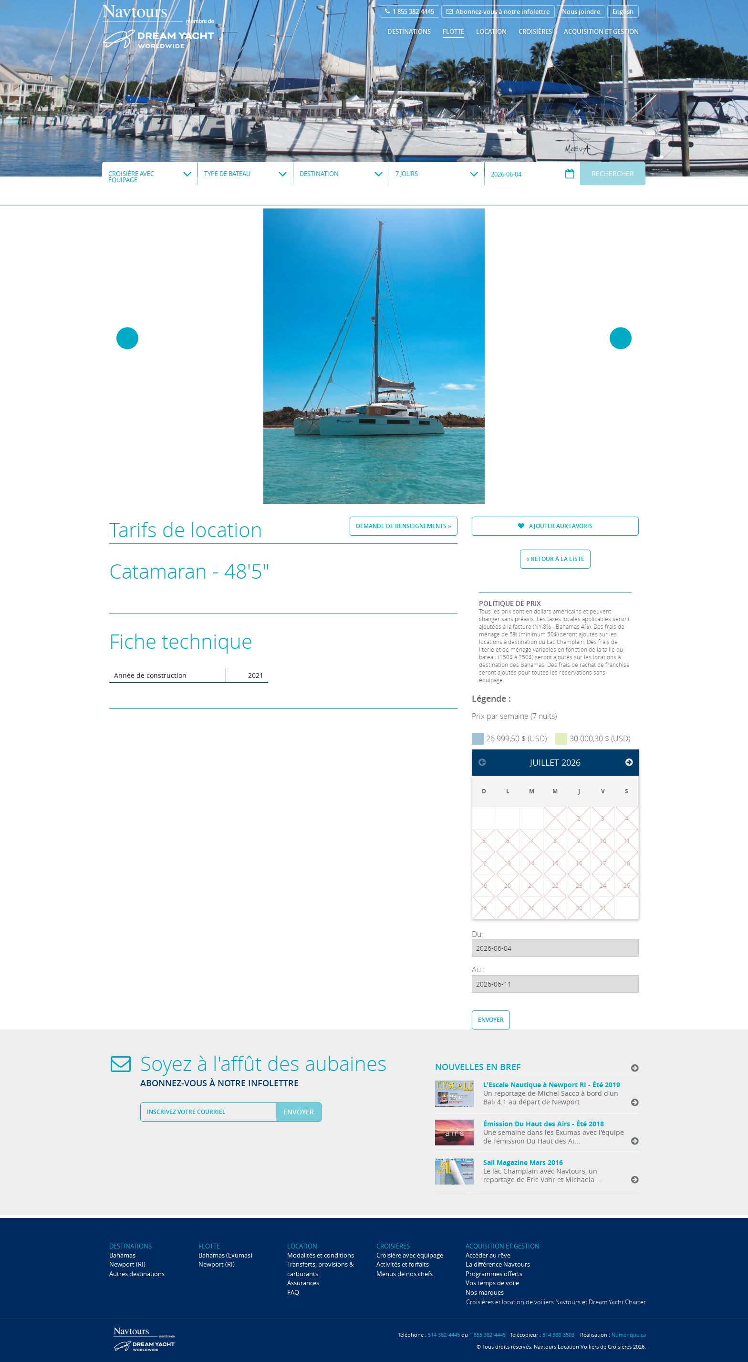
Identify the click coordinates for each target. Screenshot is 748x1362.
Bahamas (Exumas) (225, 1255)
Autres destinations (137, 1273)
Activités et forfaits (402, 1264)
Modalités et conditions (320, 1255)
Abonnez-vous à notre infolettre (498, 11)
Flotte (453, 31)
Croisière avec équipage (409, 1255)
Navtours (178, 26)
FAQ (293, 1292)
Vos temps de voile (492, 1283)
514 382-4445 (444, 1334)
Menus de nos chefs (404, 1273)
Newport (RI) (127, 1264)
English (623, 11)
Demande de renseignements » (403, 526)
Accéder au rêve (488, 1255)
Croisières (535, 31)
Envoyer (491, 1020)
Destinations (409, 31)
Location (491, 31)
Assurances (303, 1283)
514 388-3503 (558, 1334)
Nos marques (485, 1292)
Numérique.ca (629, 1334)
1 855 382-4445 (409, 11)
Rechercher (613, 173)
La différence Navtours (498, 1264)
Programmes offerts (494, 1273)
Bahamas (122, 1255)
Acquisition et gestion (601, 31)
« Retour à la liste (555, 559)
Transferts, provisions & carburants (320, 1269)
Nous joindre (581, 11)
